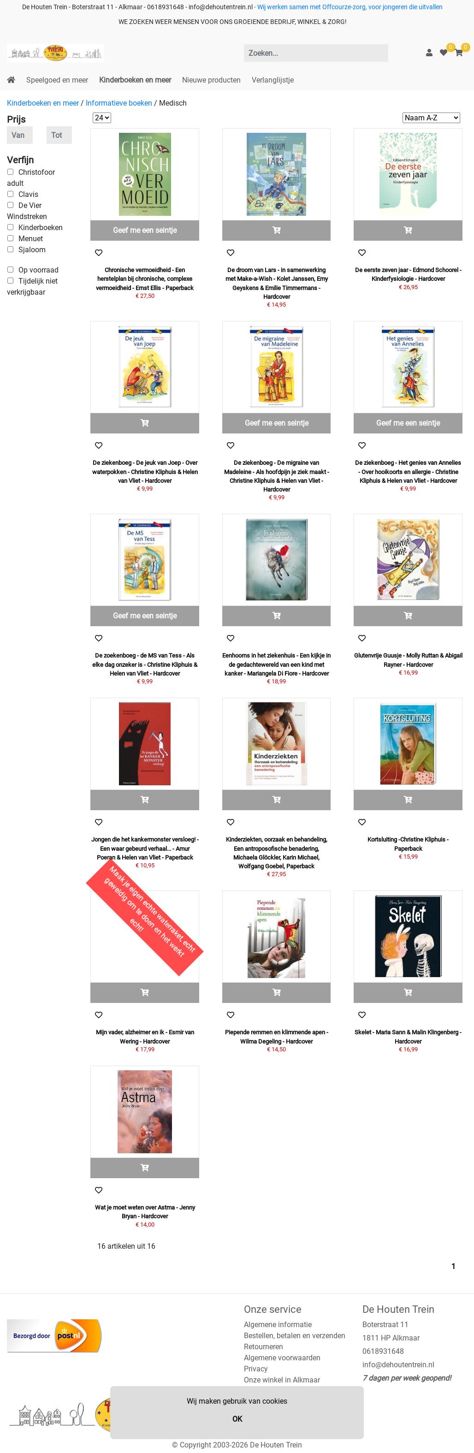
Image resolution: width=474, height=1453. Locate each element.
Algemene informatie (278, 1324)
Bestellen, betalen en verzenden (294, 1335)
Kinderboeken (40, 227)
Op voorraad (38, 270)
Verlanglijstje (273, 80)
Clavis (28, 194)
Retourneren (263, 1346)
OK (237, 1419)
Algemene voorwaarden (282, 1357)
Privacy (256, 1368)
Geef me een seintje (145, 230)
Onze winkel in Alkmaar (282, 1380)
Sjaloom (32, 249)
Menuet (30, 238)
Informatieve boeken (119, 103)
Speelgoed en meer (57, 80)
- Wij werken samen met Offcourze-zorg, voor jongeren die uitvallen (348, 7)
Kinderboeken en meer (135, 80)
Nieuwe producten (211, 80)
